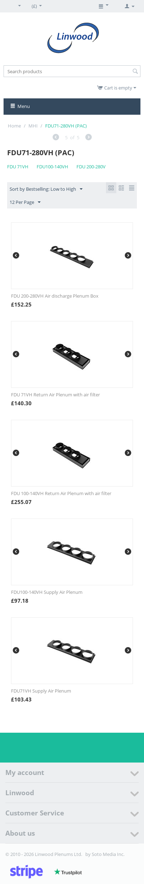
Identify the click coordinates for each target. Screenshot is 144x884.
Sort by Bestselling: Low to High (46, 189)
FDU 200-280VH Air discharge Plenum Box (54, 296)
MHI (33, 126)
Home (14, 126)
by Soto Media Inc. (104, 854)
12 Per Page (25, 202)
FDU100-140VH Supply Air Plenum (46, 592)
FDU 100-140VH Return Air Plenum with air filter (61, 493)
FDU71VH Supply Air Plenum (41, 691)
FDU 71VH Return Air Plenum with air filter (55, 394)
